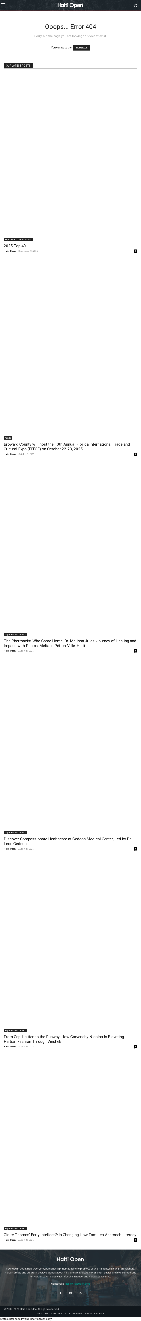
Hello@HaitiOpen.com (77, 1283)
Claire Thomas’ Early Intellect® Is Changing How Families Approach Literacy (70, 1235)
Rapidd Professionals (15, 634)
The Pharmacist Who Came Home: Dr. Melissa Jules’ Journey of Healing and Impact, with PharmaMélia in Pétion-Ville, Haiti (70, 643)
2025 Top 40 (15, 246)
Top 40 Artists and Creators (18, 239)
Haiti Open (10, 250)
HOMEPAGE (81, 48)
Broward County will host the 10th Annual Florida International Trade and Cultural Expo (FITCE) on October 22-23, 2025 (67, 446)
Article (8, 438)
